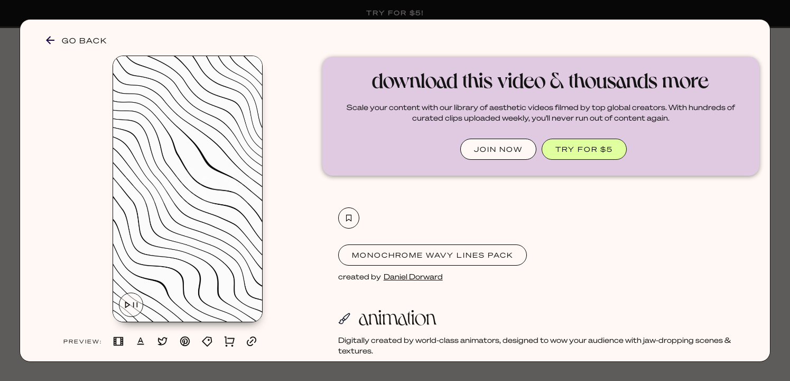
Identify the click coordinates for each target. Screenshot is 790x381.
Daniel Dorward (413, 276)
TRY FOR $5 (584, 148)
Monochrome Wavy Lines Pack (432, 254)
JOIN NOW (498, 148)
